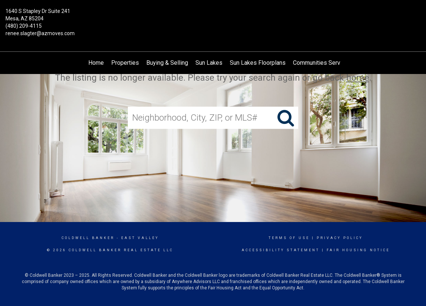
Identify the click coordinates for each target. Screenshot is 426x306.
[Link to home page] (212, 17)
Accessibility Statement (281, 250)
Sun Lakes (208, 62)
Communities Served (320, 62)
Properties (125, 62)
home (357, 78)
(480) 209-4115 (24, 26)
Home (96, 62)
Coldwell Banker (88, 238)
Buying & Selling (167, 62)
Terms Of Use (289, 238)
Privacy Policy (340, 238)
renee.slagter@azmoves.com (40, 33)
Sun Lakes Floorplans (258, 62)
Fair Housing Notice (358, 250)
